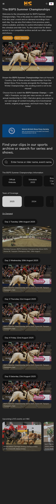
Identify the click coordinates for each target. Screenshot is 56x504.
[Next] (50, 181)
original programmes (21, 103)
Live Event (7, 38)
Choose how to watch (12, 92)
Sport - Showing (21, 38)
